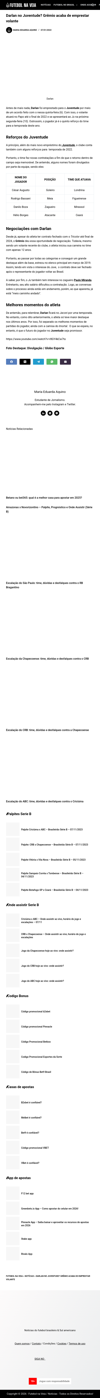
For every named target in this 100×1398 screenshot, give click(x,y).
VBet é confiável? (30, 1163)
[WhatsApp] (51, 362)
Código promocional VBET (35, 1148)
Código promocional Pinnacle (36, 1026)
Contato (36, 1343)
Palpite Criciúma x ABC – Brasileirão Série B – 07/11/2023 (52, 829)
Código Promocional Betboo (36, 1041)
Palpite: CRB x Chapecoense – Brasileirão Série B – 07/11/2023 (54, 844)
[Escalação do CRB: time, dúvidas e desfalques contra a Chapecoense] (50, 695)
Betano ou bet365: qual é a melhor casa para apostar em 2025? (44, 497)
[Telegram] (38, 362)
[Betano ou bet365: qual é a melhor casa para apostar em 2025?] (50, 463)
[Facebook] (11, 362)
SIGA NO (40, 1358)
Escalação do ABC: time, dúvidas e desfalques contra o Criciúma (45, 801)
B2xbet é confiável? (31, 1102)
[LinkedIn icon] (43, 413)
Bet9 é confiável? (30, 1132)
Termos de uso (77, 1343)
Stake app (26, 1238)
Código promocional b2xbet (35, 1011)
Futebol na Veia (14, 1276)
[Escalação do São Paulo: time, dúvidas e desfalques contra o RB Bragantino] (50, 548)
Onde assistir (88, 5)
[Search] (92, 5)
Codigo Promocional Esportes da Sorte (41, 1057)
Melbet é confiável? (31, 1117)
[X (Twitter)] (25, 362)
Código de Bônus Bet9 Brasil (36, 1072)
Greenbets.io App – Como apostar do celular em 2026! (49, 1208)
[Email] (65, 362)
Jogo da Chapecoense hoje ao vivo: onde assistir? (47, 950)
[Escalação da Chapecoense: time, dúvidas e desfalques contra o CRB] (50, 624)
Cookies (61, 1343)
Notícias (46, 5)
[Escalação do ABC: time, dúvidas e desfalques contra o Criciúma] (50, 766)
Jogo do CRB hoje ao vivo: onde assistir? (42, 966)
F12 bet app (27, 1193)
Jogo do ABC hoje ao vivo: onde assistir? (42, 981)
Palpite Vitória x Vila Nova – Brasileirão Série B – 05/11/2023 (53, 859)
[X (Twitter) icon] (50, 413)
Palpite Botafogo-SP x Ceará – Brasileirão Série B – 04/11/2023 (54, 890)
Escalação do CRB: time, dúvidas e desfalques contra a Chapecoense (47, 730)
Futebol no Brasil (66, 5)
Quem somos (22, 1343)
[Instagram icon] (56, 413)
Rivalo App (26, 1254)
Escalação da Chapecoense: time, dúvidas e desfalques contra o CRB (47, 658)
